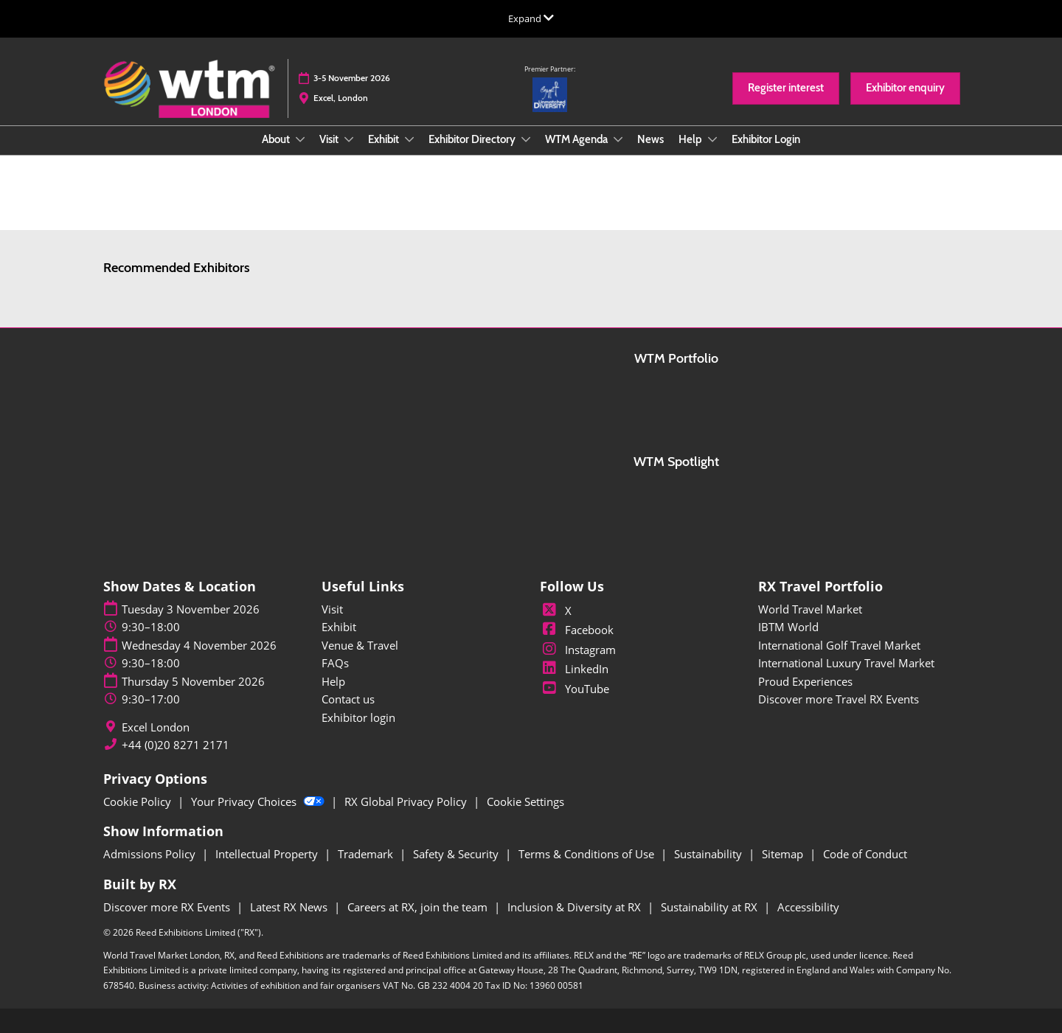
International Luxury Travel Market (846, 662)
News (650, 139)
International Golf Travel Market (839, 645)
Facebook (577, 629)
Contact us (348, 699)
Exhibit (384, 139)
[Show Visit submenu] (348, 139)
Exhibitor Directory (473, 139)
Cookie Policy (138, 801)
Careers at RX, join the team (418, 907)
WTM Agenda (577, 139)
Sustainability (709, 853)
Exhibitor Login (766, 139)
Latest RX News (290, 907)
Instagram (578, 649)
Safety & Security (457, 853)
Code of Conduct (865, 853)
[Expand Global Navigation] (531, 18)
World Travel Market (810, 609)
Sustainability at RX (710, 907)
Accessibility (808, 907)
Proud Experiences (805, 681)
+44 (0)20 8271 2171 (175, 745)
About (277, 139)
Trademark (367, 853)
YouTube (574, 688)
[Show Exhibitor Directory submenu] (525, 139)
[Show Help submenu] (712, 139)
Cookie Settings (525, 801)
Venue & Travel (360, 645)
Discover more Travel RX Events (838, 699)
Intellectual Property (268, 853)
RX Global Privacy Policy (407, 801)
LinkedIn (574, 668)
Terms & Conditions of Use (587, 853)
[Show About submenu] (300, 139)
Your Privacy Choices (259, 801)
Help (691, 139)
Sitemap (784, 853)
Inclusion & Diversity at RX (575, 907)
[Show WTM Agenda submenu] (618, 139)
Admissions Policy (150, 853)
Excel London (156, 727)
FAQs (335, 662)
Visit (330, 139)
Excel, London (340, 97)
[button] (785, 88)
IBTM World (788, 626)
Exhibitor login (358, 717)
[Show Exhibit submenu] (409, 139)
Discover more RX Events (168, 907)
